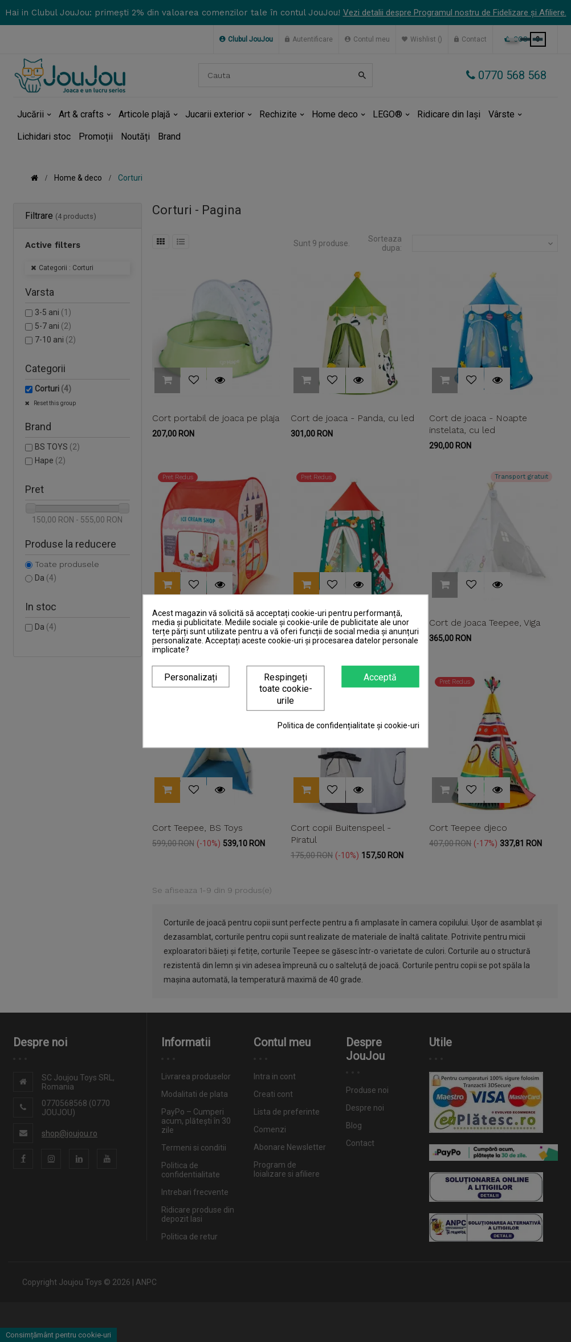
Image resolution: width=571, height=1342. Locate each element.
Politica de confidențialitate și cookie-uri (348, 725)
